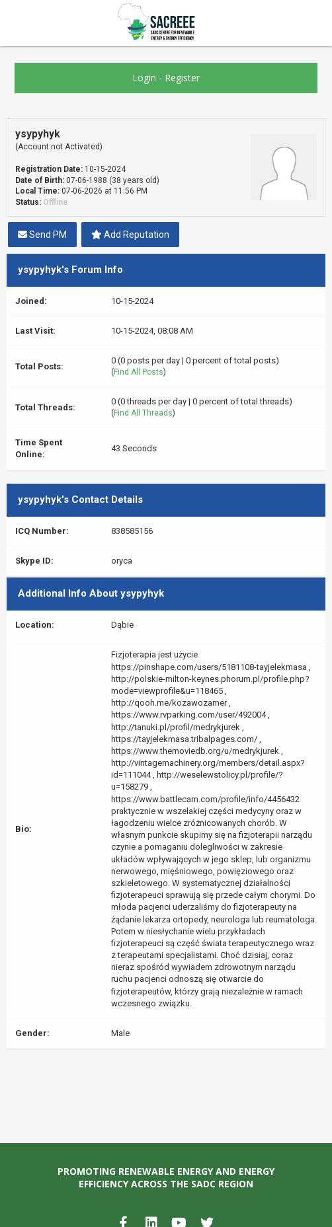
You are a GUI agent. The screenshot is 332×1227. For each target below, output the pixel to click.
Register (182, 77)
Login (144, 77)
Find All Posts (138, 372)
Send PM (42, 234)
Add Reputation (130, 234)
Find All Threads (143, 413)
